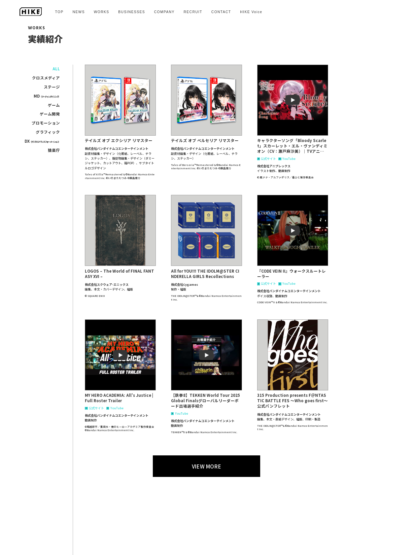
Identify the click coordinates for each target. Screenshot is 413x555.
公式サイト (266, 159)
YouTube (286, 159)
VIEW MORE (206, 466)
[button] (120, 100)
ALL (56, 68)
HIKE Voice (251, 12)
